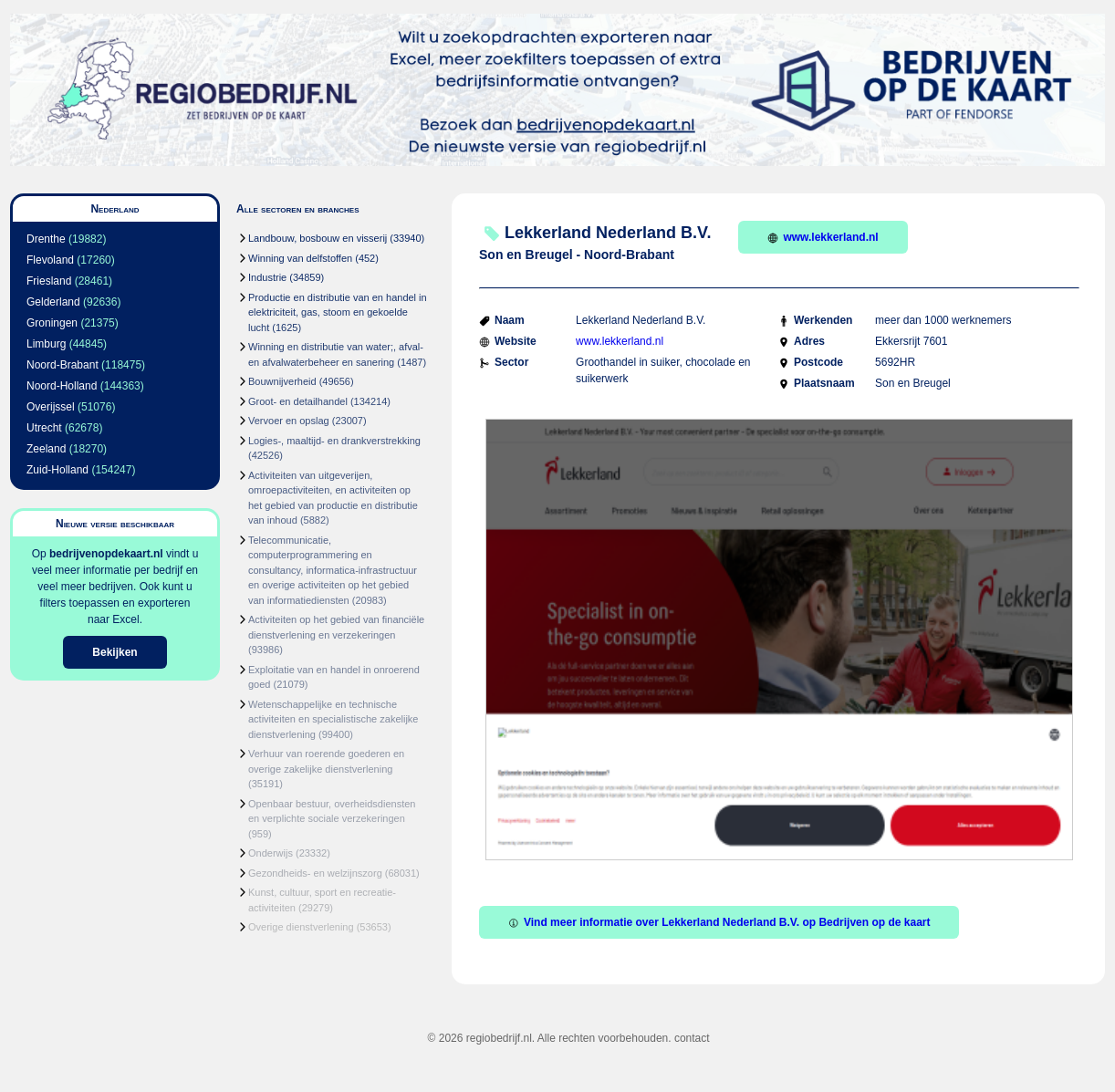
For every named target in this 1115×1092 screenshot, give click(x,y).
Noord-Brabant (62, 365)
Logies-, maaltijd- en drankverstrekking (334, 440)
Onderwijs (270, 853)
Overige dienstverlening (301, 926)
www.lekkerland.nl (822, 237)
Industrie (267, 277)
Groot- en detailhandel (298, 401)
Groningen (52, 323)
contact (692, 1038)
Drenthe (46, 239)
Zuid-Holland (57, 469)
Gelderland (53, 302)
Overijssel (50, 406)
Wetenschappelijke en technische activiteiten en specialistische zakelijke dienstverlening (333, 719)
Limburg (46, 344)
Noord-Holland (61, 386)
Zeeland (46, 448)
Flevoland (50, 260)
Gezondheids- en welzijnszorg (315, 873)
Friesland (48, 281)
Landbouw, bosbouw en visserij (317, 238)
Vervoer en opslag (288, 420)
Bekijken (114, 652)
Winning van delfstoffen (300, 258)
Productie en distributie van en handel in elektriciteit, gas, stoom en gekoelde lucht (337, 312)
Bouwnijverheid (282, 381)
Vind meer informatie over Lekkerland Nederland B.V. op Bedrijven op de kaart (719, 922)
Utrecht (44, 427)
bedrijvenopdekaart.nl (106, 553)
